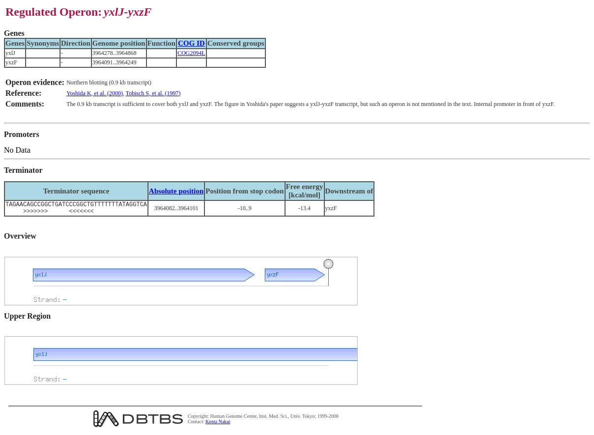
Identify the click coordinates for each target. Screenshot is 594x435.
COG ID (191, 43)
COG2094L (191, 53)
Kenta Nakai (217, 424)
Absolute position (176, 191)
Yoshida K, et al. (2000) (94, 93)
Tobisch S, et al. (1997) (153, 93)
